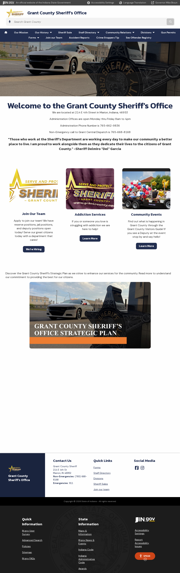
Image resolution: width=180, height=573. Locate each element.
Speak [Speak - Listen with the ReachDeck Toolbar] (144, 547)
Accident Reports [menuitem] (79, 28)
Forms (97, 457)
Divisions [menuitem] (148, 22)
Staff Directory (102, 463)
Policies (26, 536)
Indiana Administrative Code (86, 549)
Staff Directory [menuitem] (90, 22)
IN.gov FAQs (28, 548)
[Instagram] (142, 458)
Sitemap (27, 542)
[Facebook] (137, 458)
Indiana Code (86, 540)
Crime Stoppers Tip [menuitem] (107, 28)
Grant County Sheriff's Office (51, 12)
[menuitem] (5, 22)
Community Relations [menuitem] (121, 22)
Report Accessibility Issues (142, 533)
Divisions (98, 468)
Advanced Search (32, 530)
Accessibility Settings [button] (142, 522)
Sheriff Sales (101, 474)
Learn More (90, 229)
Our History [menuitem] (44, 22)
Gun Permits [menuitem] (168, 22)
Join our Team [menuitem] (54, 28)
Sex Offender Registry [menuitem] (138, 28)
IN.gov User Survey (28, 523)
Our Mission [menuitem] (21, 22)
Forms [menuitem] (35, 28)
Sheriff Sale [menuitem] (65, 22)
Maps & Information (85, 523)
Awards (82, 559)
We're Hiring (34, 240)
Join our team (101, 479)
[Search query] (156, 12)
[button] (100, 2)
